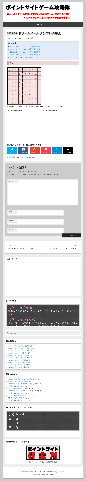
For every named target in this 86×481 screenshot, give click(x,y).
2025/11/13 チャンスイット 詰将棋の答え (21, 351)
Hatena (57, 152)
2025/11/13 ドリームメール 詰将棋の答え (25, 46)
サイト (11, 230)
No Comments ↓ (31, 157)
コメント (12, 181)
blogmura (68, 152)
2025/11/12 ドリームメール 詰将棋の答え (25, 49)
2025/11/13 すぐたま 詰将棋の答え (19, 367)
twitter (12, 152)
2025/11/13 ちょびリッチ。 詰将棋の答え (21, 355)
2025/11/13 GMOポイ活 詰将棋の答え (20, 365)
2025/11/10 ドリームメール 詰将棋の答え (25, 55)
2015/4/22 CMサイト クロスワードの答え (21, 384)
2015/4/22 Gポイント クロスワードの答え (21, 391)
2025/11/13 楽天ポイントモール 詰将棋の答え (22, 348)
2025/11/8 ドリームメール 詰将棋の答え (25, 57)
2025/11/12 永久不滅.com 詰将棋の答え (20, 379)
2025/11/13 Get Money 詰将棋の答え (19, 353)
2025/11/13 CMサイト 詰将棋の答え (19, 362)
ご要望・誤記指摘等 (14, 386)
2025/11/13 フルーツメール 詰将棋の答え (21, 346)
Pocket (45, 152)
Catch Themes (49, 475)
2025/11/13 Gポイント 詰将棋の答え (19, 360)
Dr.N (18, 157)
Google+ (34, 152)
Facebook (23, 152)
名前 (10, 212)
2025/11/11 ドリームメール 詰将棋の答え (25, 52)
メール (11, 221)
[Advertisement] (24, 126)
